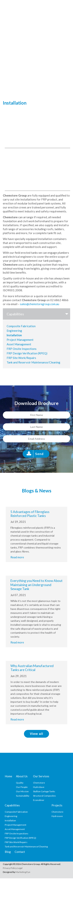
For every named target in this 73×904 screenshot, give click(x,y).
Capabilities (38, 314)
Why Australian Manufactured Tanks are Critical (32, 668)
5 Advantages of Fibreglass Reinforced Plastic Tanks (29, 514)
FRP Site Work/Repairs (21, 357)
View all (36, 734)
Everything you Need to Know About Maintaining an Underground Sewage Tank (36, 585)
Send (39, 454)
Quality (19, 782)
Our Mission (22, 791)
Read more (17, 557)
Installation (14, 335)
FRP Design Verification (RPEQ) (27, 353)
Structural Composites (44, 795)
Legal (19, 868)
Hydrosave (57, 816)
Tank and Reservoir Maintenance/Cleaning (33, 362)
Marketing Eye (23, 872)
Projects (57, 805)
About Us (22, 776)
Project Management (20, 339)
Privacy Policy (10, 868)
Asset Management (19, 344)
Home (8, 776)
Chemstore (39, 782)
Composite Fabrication (21, 326)
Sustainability (22, 795)
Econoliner (38, 800)
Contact (20, 851)
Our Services (41, 776)
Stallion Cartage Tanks (44, 791)
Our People (22, 787)
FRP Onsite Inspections (21, 348)
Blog (8, 851)
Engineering (14, 330)
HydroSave (38, 787)
